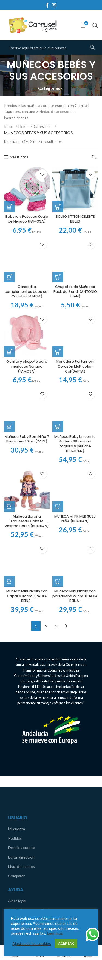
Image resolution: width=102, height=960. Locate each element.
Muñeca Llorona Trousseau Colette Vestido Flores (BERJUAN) (27, 480)
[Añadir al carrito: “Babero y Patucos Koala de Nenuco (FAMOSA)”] (9, 206)
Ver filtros (19, 157)
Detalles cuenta (21, 776)
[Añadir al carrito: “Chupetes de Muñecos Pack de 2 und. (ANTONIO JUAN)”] (57, 240)
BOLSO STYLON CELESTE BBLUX (75, 219)
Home (23, 126)
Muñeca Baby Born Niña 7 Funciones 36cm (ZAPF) (27, 403)
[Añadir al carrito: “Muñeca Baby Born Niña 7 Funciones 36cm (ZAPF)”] (9, 390)
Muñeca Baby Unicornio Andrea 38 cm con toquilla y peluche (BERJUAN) (75, 403)
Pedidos (15, 766)
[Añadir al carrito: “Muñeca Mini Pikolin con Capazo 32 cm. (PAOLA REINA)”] (9, 504)
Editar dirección (21, 785)
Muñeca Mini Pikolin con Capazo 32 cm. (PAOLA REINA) (27, 519)
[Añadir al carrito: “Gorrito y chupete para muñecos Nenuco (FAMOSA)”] (9, 351)
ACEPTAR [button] (66, 943)
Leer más (55, 933)
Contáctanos (19, 848)
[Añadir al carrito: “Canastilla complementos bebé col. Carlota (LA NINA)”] (9, 277)
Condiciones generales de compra (37, 838)
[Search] (95, 25)
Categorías (49, 88)
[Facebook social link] (47, 5)
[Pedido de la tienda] (94, 157)
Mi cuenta (16, 757)
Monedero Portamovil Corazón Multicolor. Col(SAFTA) (75, 335)
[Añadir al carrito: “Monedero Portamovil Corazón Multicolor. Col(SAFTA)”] (57, 320)
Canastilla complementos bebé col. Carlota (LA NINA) (27, 291)
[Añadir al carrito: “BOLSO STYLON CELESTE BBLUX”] (57, 206)
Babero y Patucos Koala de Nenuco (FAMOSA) (26, 219)
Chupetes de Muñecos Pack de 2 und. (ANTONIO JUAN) (75, 255)
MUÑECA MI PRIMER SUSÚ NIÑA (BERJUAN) (75, 442)
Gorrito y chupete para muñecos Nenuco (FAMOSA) (26, 366)
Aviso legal (17, 829)
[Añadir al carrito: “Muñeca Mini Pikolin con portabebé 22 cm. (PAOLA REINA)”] (57, 509)
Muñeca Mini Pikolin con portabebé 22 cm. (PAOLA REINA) (75, 524)
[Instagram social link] (54, 5)
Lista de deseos (21, 794)
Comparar (16, 804)
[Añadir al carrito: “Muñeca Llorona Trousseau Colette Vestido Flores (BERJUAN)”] (9, 465)
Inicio (9, 126)
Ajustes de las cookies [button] (31, 943)
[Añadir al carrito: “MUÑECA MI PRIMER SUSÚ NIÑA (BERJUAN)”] (57, 429)
